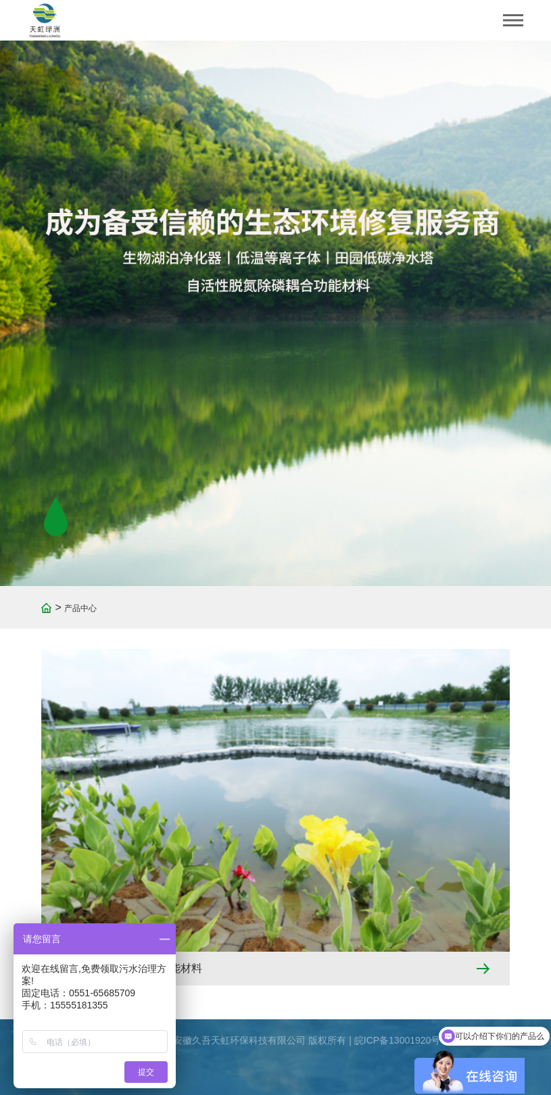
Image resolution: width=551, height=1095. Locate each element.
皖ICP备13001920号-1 (401, 1040)
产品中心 (80, 608)
